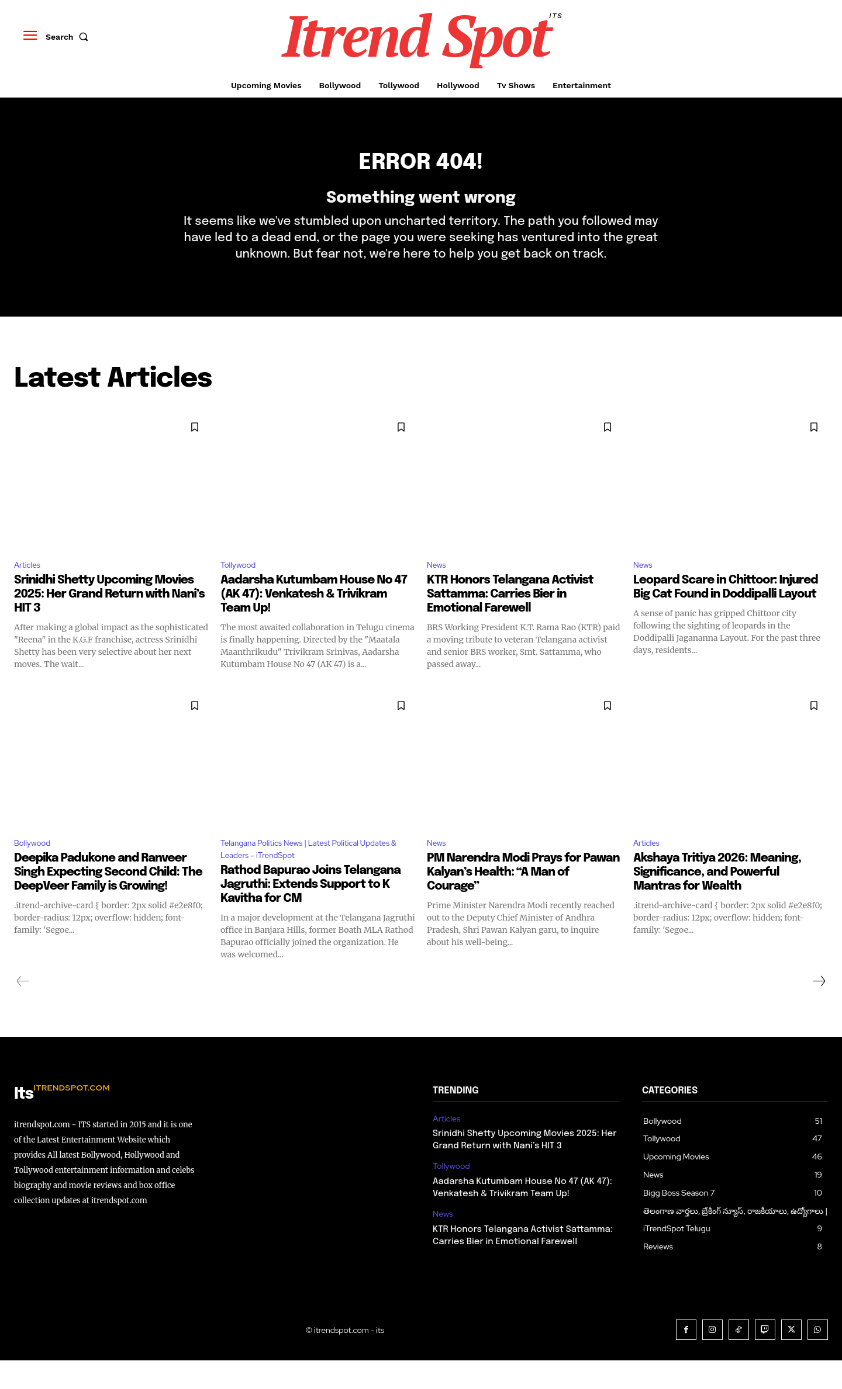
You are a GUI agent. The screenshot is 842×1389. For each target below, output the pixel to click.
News (438, 587)
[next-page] (818, 1010)
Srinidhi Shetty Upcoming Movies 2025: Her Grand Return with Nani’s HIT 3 (109, 618)
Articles (30, 587)
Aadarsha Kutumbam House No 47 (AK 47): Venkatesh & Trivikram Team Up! (313, 618)
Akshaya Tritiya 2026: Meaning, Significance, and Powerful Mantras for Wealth (717, 898)
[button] (70, 37)
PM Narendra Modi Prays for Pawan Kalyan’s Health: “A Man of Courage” (523, 898)
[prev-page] (23, 1010)
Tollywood (241, 587)
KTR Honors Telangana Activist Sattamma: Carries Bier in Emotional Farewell (510, 618)
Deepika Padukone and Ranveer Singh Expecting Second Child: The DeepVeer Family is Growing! (108, 898)
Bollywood (36, 868)
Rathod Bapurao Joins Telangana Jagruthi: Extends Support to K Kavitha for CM (310, 913)
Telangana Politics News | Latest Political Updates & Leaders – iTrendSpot (304, 875)
